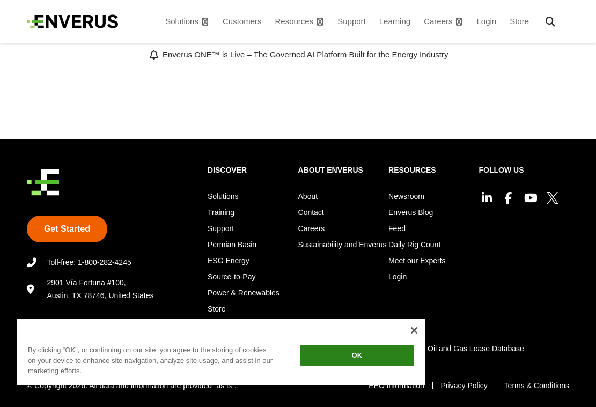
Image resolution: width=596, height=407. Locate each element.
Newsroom (406, 196)
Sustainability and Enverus (342, 244)
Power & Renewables (243, 292)
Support (221, 228)
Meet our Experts (417, 260)
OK (357, 355)
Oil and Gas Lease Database (476, 348)
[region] (221, 353)
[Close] (414, 330)
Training (221, 212)
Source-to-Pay (231, 276)
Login (397, 276)
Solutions (223, 196)
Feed (397, 228)
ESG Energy (228, 260)
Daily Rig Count (414, 244)
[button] (550, 21)
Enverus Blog (410, 212)
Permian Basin (232, 244)
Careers (311, 228)
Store (216, 309)
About (308, 196)
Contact (311, 212)
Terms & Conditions (536, 385)
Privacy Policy (463, 385)
